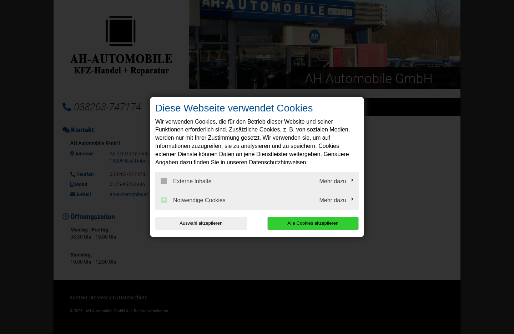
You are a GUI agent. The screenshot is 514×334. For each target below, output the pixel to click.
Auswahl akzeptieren (201, 223)
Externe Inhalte (186, 181)
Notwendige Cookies (193, 200)
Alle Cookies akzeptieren (312, 223)
